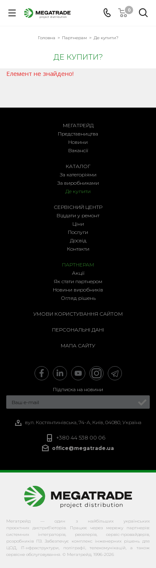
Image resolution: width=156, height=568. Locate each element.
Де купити (78, 191)
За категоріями (78, 174)
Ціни (78, 224)
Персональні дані (78, 330)
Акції (78, 273)
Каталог (78, 166)
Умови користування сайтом (78, 314)
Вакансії (78, 150)
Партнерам (78, 264)
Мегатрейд (78, 125)
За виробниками (78, 183)
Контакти (78, 249)
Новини (78, 142)
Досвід (78, 240)
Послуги (78, 232)
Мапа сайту (78, 345)
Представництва (78, 134)
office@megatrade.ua (83, 448)
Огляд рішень (78, 298)
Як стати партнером (78, 281)
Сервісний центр (78, 207)
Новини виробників (78, 290)
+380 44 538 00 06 (80, 438)
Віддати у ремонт (78, 215)
